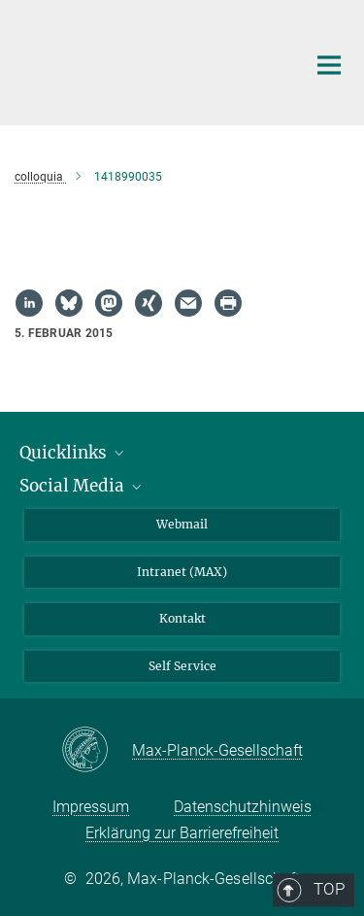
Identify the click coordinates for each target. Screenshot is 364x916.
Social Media (82, 485)
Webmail (182, 524)
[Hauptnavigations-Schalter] (329, 65)
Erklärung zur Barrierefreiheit (182, 833)
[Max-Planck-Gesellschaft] (96, 751)
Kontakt (182, 618)
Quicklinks (73, 452)
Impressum (90, 806)
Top (322, 431)
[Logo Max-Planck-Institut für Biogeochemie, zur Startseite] (146, 60)
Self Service (182, 666)
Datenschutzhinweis (243, 806)
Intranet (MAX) (182, 571)
